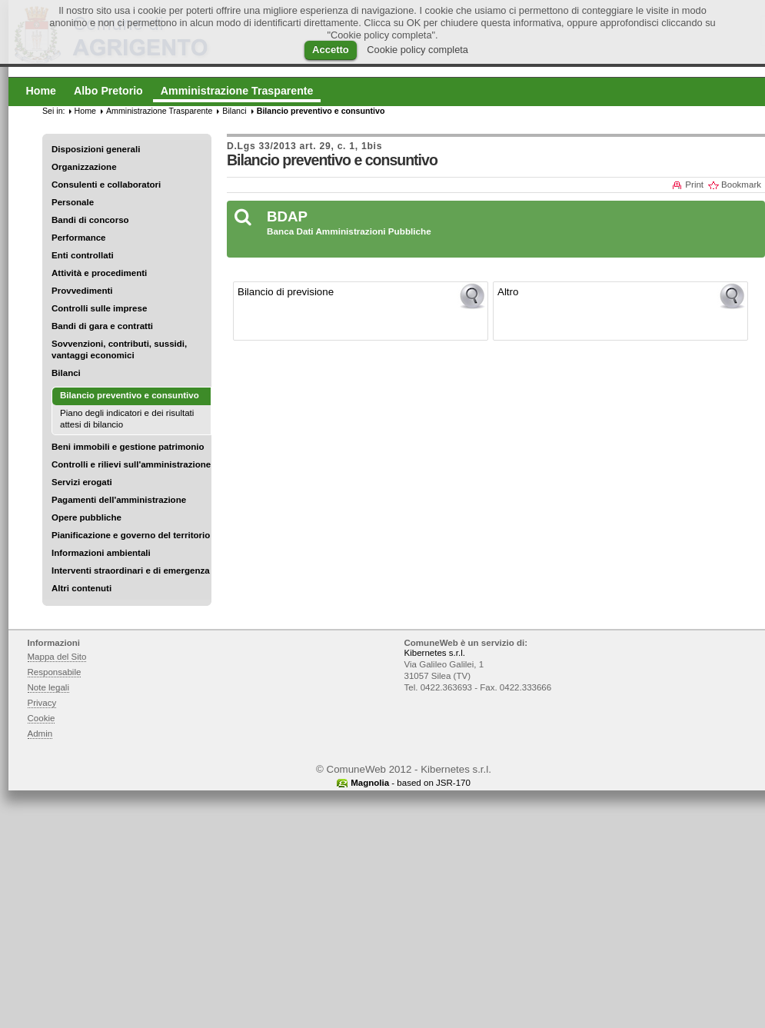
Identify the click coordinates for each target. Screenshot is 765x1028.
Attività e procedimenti (99, 273)
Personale (73, 202)
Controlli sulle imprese (99, 308)
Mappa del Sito (57, 656)
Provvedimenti (82, 290)
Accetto (330, 49)
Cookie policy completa (417, 49)
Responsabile (54, 672)
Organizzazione (84, 166)
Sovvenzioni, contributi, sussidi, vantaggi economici (119, 349)
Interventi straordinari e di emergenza (131, 570)
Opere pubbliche (86, 517)
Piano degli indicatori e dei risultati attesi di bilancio (127, 418)
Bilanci (66, 373)
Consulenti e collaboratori (106, 184)
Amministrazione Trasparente (159, 110)
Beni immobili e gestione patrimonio (128, 446)
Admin (40, 733)
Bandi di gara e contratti (102, 326)
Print (694, 184)
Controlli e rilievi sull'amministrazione (131, 464)
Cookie (41, 718)
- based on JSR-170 (411, 782)
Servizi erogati (82, 482)
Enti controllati (83, 255)
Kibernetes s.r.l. (434, 652)
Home (85, 110)
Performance (79, 237)
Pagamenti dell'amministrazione (119, 499)
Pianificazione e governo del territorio (131, 535)
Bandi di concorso (90, 220)
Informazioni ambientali (101, 552)
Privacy (42, 702)
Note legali (49, 687)
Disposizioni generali (96, 149)
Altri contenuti (81, 588)
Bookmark (741, 184)
